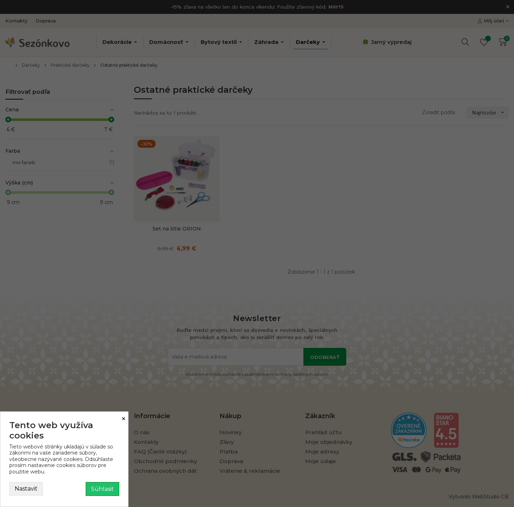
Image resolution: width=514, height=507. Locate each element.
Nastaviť (26, 488)
